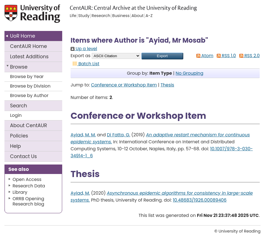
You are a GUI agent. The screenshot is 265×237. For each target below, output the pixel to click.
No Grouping (189, 73)
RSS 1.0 (225, 55)
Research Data (29, 186)
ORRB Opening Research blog (28, 201)
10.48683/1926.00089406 (200, 200)
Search (18, 105)
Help (15, 146)
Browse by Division (30, 86)
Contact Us (23, 156)
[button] (162, 56)
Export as (80, 55)
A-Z (149, 16)
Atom (203, 55)
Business (120, 16)
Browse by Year (27, 76)
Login (16, 115)
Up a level (84, 48)
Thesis (167, 85)
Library (20, 192)
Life (73, 16)
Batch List (85, 64)
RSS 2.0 (248, 55)
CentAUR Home (28, 46)
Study (84, 16)
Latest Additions (29, 56)
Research (100, 16)
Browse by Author (29, 95)
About (28, 125)
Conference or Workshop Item (124, 85)
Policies (19, 135)
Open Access (27, 179)
